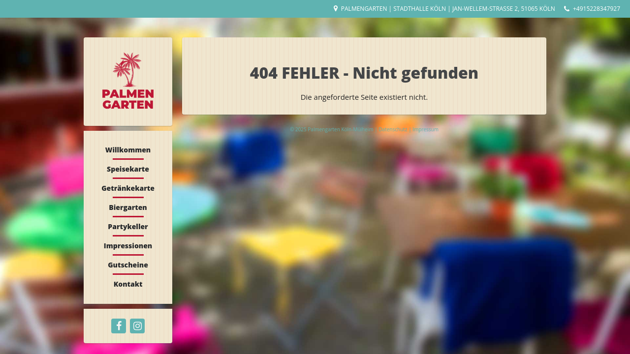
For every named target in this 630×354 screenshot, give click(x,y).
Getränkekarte (128, 188)
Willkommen (128, 149)
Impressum (425, 129)
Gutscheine (128, 264)
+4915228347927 (596, 8)
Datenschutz (393, 129)
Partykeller (128, 226)
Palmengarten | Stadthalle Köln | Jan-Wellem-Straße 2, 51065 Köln (448, 8)
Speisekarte (128, 169)
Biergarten (128, 207)
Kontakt (128, 284)
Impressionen (128, 245)
